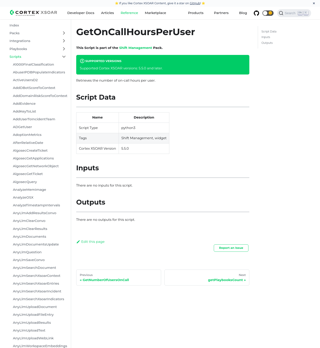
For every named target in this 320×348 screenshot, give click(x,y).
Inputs (265, 37)
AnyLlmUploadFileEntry (33, 314)
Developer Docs (80, 13)
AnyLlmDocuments (29, 236)
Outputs (267, 42)
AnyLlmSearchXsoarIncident (37, 291)
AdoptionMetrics (27, 135)
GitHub (195, 3)
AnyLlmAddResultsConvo (34, 213)
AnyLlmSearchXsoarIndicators (38, 299)
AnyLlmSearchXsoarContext (36, 276)
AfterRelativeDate (28, 143)
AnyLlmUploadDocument (35, 307)
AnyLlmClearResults (30, 229)
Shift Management (135, 48)
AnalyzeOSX (23, 197)
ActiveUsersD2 (25, 80)
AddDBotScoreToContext (34, 88)
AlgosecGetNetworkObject (36, 166)
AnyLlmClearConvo (29, 221)
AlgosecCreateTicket (30, 150)
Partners (221, 13)
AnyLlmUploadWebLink (33, 338)
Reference (129, 13)
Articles (107, 13)
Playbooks (18, 49)
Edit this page (90, 241)
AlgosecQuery (25, 182)
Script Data (268, 31)
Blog (243, 13)
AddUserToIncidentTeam (34, 119)
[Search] (294, 13)
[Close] (314, 3)
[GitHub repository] (256, 13)
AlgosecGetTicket (28, 174)
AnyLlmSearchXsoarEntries (36, 283)
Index (14, 25)
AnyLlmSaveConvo (29, 260)
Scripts (15, 56)
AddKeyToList (24, 111)
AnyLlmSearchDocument (34, 268)
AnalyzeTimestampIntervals (36, 205)
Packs (15, 33)
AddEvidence (24, 103)
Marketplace (155, 13)
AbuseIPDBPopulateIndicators (39, 72)
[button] (268, 13)
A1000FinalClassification (33, 64)
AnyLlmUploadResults (32, 322)
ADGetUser (22, 127)
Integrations (20, 41)
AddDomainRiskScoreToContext (40, 96)
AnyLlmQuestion (27, 252)
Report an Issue (231, 247)
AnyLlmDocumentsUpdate (36, 244)
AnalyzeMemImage (29, 189)
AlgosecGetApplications (33, 158)
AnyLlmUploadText (29, 330)
